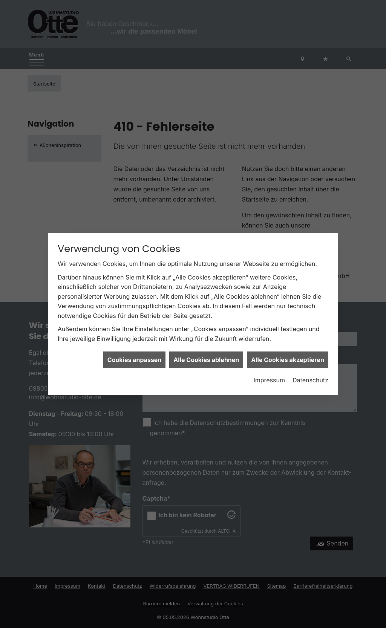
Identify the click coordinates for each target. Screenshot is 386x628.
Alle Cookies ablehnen (206, 349)
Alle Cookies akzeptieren (287, 349)
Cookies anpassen (134, 349)
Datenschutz (310, 370)
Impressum (269, 370)
